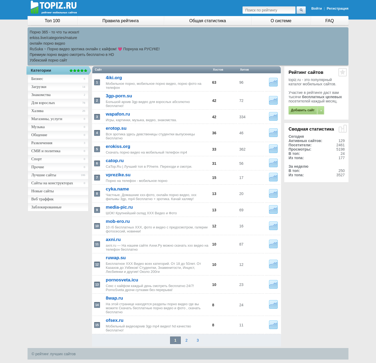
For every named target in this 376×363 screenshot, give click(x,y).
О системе (281, 20)
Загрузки (38, 87)
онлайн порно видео (47, 43)
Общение (39, 135)
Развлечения (41, 143)
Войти (316, 8)
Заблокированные (46, 207)
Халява (37, 111)
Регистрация (337, 8)
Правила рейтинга (120, 20)
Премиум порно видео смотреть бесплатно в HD (72, 54)
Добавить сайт (302, 110)
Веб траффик (42, 199)
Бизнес (37, 79)
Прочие (37, 167)
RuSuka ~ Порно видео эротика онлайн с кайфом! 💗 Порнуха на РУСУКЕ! (95, 49)
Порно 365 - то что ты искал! (54, 32)
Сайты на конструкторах (52, 183)
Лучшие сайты (43, 175)
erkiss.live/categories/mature (53, 38)
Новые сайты (42, 191)
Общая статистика (207, 20)
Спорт (36, 159)
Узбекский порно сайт (48, 60)
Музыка (38, 127)
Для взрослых (43, 103)
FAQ (329, 20)
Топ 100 (52, 20)
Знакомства (41, 95)
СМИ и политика (45, 151)
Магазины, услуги (46, 119)
